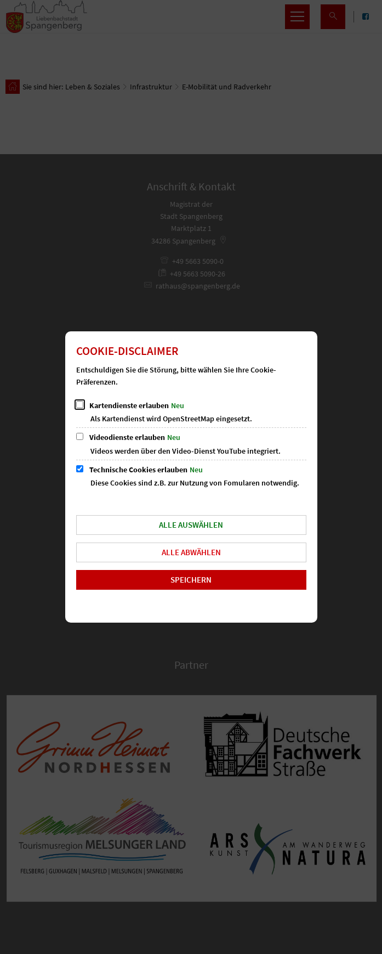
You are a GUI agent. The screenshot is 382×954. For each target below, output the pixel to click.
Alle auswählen (191, 525)
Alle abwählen (191, 552)
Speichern (191, 579)
